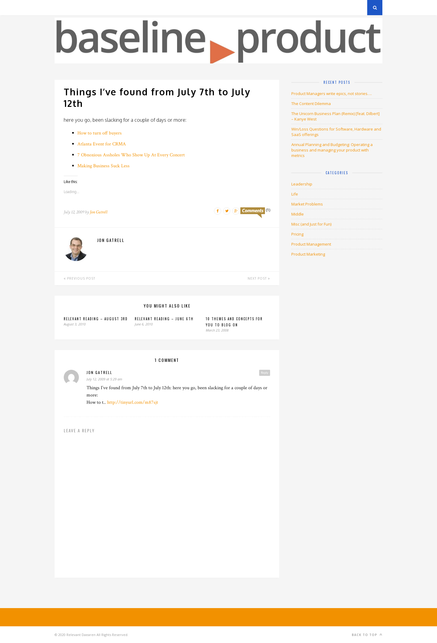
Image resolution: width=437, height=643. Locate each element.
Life (294, 194)
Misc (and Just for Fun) (311, 224)
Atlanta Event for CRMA (101, 144)
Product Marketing (308, 254)
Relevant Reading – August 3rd (96, 318)
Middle (297, 214)
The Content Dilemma (311, 103)
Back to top (367, 634)
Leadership (301, 184)
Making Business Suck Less (103, 166)
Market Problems (307, 204)
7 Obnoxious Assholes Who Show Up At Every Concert (131, 155)
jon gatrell (99, 372)
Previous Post (79, 278)
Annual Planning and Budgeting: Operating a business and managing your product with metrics (332, 150)
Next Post (259, 278)
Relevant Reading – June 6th (164, 318)
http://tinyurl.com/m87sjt (132, 402)
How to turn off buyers (99, 133)
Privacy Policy (96, 7)
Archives (64, 7)
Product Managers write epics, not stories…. (331, 93)
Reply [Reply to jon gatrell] (264, 372)
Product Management (311, 244)
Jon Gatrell (98, 212)
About (127, 7)
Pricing (297, 234)
